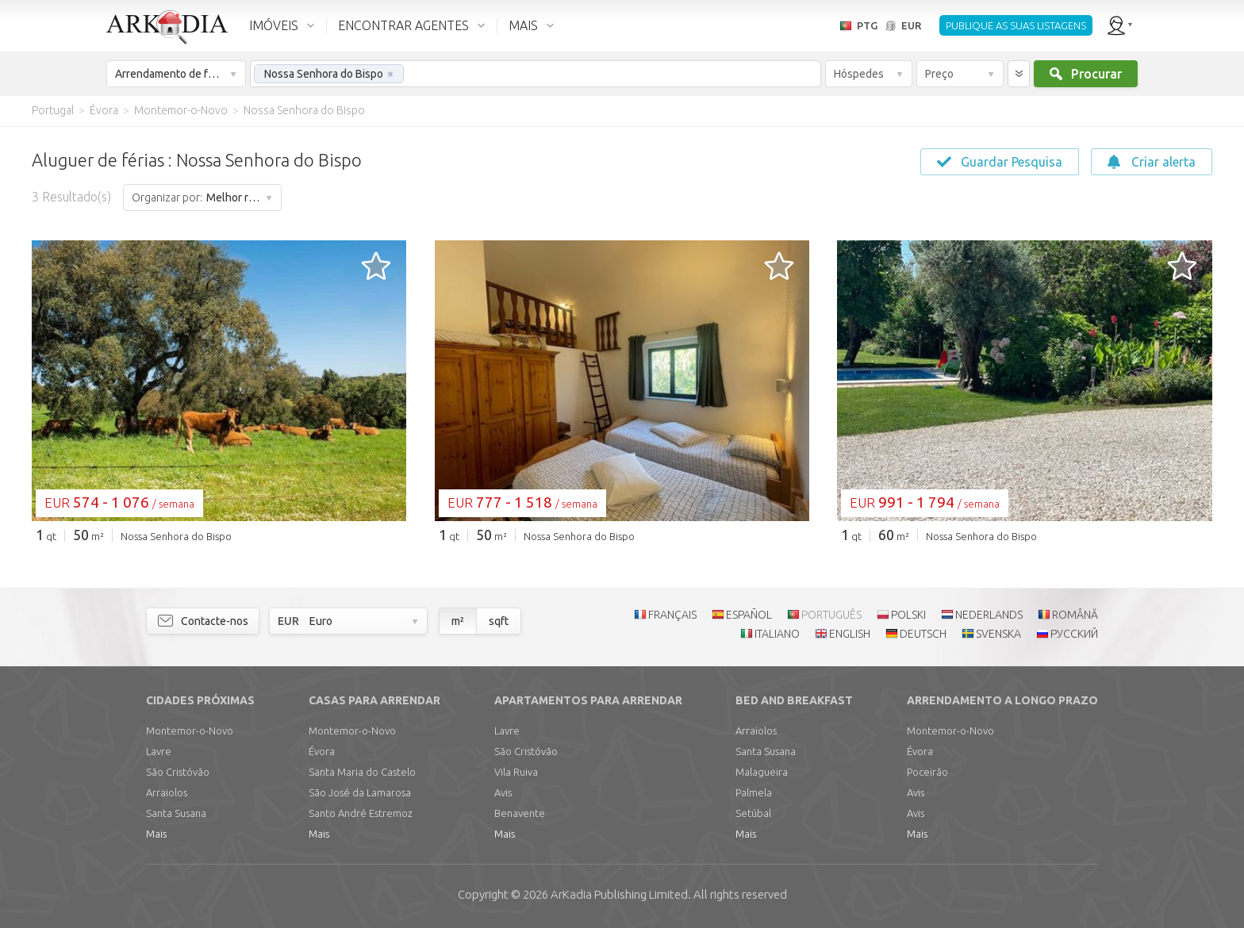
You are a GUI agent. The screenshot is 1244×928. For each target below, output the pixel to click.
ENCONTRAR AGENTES (403, 25)
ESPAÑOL (749, 614)
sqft (499, 621)
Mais (156, 833)
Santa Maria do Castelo (362, 771)
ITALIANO (777, 633)
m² (457, 621)
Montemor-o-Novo (189, 730)
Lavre (158, 751)
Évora (322, 751)
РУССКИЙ (1074, 633)
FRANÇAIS (672, 614)
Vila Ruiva (516, 771)
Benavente (519, 813)
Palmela (753, 792)
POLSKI (908, 614)
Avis (503, 792)
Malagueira (761, 771)
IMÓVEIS (273, 25)
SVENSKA (998, 633)
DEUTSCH (923, 633)
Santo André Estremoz (361, 813)
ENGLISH (849, 633)
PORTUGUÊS (831, 614)
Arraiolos (166, 792)
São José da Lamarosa (360, 792)
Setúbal (753, 813)
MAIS (523, 25)
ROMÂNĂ (1075, 614)
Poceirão (927, 771)
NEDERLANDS (989, 614)
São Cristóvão (177, 771)
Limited (619, 894)
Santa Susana (176, 813)
